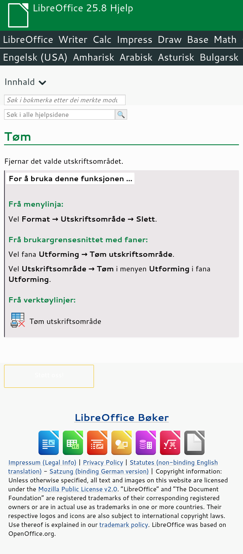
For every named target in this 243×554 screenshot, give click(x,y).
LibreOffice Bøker (121, 417)
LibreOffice (27, 39)
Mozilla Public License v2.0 (77, 488)
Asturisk (176, 57)
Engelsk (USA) (35, 57)
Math (225, 39)
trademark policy (123, 524)
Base (198, 39)
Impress (135, 39)
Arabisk (136, 57)
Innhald (19, 81)
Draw (169, 39)
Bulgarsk (219, 57)
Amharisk (93, 57)
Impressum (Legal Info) (42, 462)
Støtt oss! (49, 374)
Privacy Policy (103, 462)
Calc (102, 39)
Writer (72, 39)
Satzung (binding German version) (99, 471)
